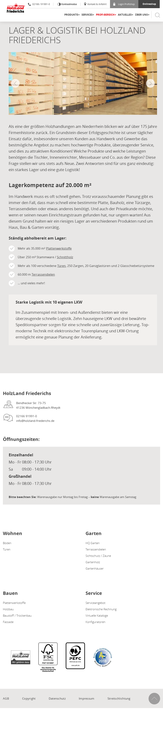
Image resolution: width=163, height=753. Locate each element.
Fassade (8, 622)
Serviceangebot (95, 603)
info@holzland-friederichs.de (35, 421)
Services (87, 14)
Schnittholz (65, 257)
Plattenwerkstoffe (59, 248)
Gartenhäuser (95, 568)
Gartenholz (93, 562)
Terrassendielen (43, 274)
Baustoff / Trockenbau (17, 615)
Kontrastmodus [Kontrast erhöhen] (69, 4)
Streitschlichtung (119, 698)
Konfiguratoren (95, 622)
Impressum (86, 698)
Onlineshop (149, 4)
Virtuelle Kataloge (97, 615)
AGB (6, 698)
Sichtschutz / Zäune (98, 556)
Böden (7, 543)
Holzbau (8, 609)
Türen (61, 266)
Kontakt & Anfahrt (95, 4)
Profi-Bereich (105, 14)
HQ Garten (93, 543)
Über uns (141, 14)
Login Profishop (124, 4)
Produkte (71, 14)
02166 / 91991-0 (39, 4)
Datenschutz (57, 698)
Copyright (29, 698)
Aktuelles (125, 14)
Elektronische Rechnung (101, 609)
